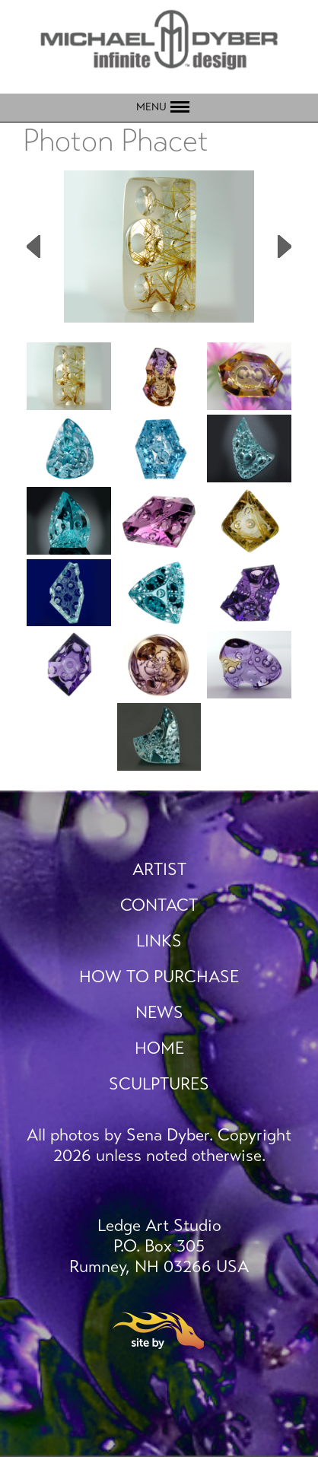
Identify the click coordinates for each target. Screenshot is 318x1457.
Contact (159, 905)
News (159, 1012)
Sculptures (159, 1084)
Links (159, 941)
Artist (159, 869)
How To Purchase (159, 976)
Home (159, 1048)
